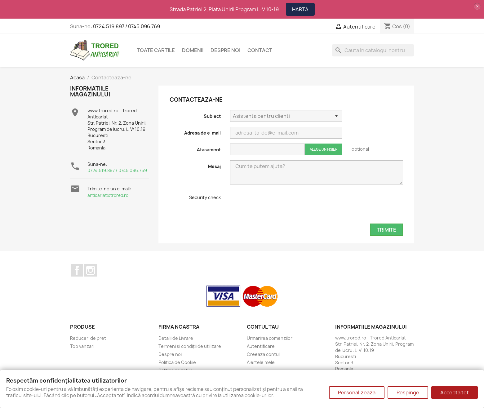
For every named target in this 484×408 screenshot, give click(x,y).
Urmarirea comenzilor (269, 338)
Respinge (408, 392)
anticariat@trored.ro (107, 195)
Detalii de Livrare (175, 338)
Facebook (77, 270)
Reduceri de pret (88, 338)
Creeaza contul (263, 354)
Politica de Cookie (177, 362)
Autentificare (261, 346)
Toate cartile (156, 50)
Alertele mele (261, 362)
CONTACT (259, 50)
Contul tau (263, 326)
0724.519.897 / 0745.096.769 (126, 26)
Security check (205, 197)
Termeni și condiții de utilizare (189, 346)
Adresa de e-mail (202, 133)
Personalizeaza (356, 392)
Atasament (209, 150)
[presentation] (277, 206)
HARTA (300, 9)
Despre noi (225, 50)
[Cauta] (373, 50)
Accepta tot (454, 392)
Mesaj (214, 166)
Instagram (90, 270)
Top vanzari (82, 346)
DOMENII (192, 50)
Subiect (212, 116)
